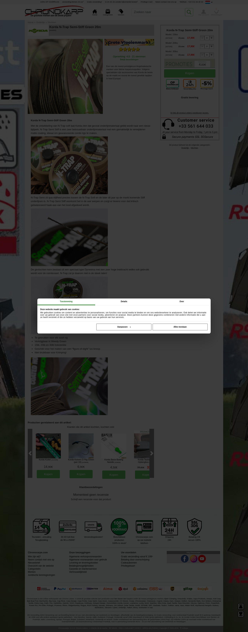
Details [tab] (124, 301)
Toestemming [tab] (66, 301)
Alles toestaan (180, 327)
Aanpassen (124, 327)
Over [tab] (181, 301)
